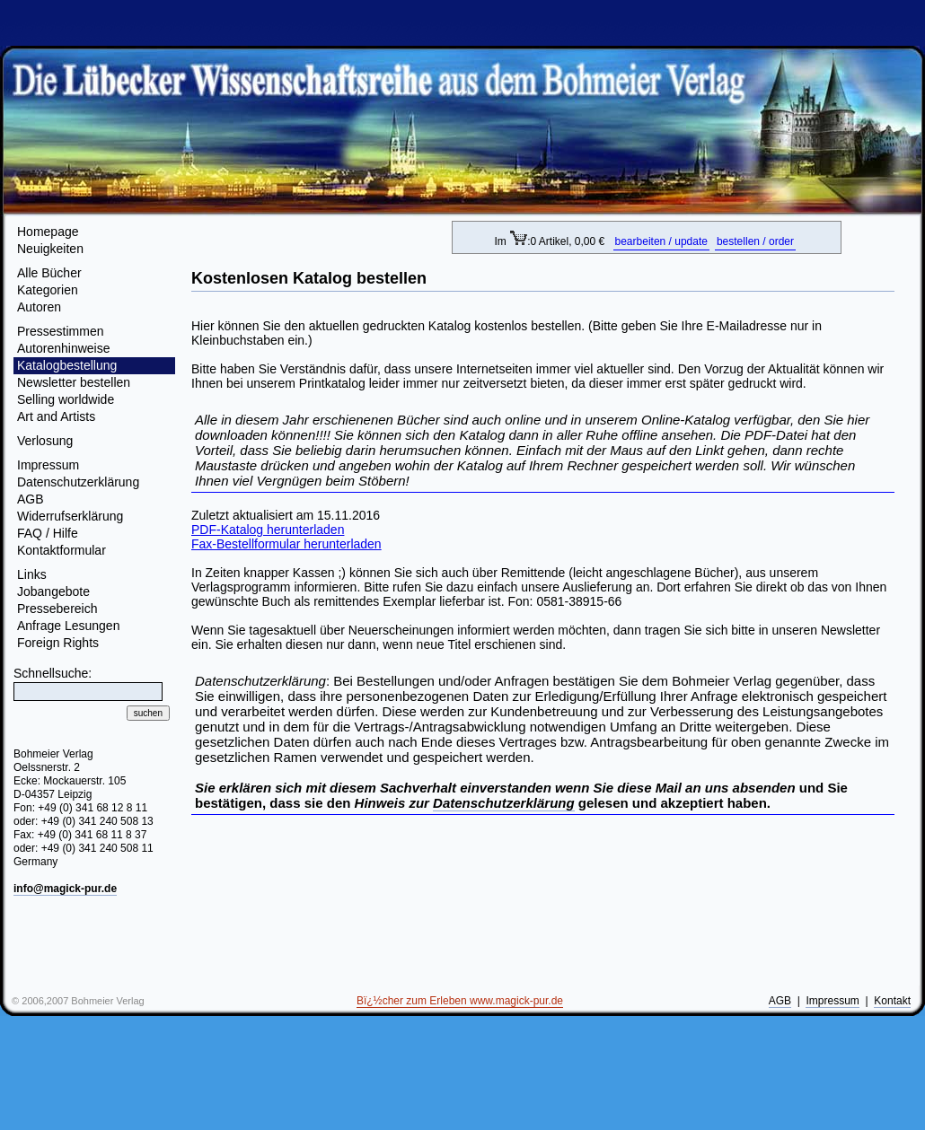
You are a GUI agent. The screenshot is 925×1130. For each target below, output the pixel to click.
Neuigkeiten (50, 248)
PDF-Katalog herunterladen (267, 529)
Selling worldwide (65, 399)
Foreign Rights (58, 642)
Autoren (39, 307)
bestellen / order (755, 241)
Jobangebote (53, 591)
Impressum (48, 465)
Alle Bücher (49, 273)
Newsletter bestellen (73, 382)
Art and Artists (56, 416)
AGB (30, 499)
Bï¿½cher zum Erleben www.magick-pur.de (460, 1000)
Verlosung (45, 441)
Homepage (48, 231)
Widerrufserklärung (70, 516)
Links (32, 574)
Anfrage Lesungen (68, 625)
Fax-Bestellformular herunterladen (286, 544)
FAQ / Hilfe (47, 533)
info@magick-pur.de (65, 888)
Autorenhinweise (63, 348)
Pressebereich (57, 608)
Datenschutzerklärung (78, 482)
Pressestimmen (60, 331)
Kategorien (47, 290)
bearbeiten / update (661, 241)
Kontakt (892, 1000)
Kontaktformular (61, 550)
